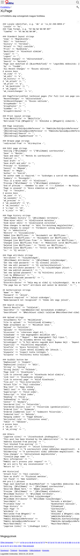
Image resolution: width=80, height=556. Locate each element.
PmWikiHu (5, 7)
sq (1, 546)
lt (55, 542)
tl (7, 546)
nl (61, 542)
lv (56, 542)
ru (75, 542)
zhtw (20, 546)
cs (28, 542)
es (39, 542)
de (33, 542)
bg (23, 542)
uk (10, 546)
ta (5, 546)
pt (67, 542)
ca (26, 542)
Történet (13, 550)
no (63, 542)
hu (46, 542)
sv (4, 546)
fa (41, 542)
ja (51, 542)
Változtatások (35, 550)
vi (12, 546)
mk (59, 542)
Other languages (6, 542)
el (34, 542)
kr (53, 542)
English (17, 542)
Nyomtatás (23, 550)
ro (73, 542)
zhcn (15, 546)
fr (44, 542)
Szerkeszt (4, 550)
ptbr (70, 542)
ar (21, 542)
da (30, 542)
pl (65, 542)
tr (8, 546)
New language (28, 546)
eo (37, 542)
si (76, 542)
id (48, 542)
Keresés (45, 550)
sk (79, 542)
